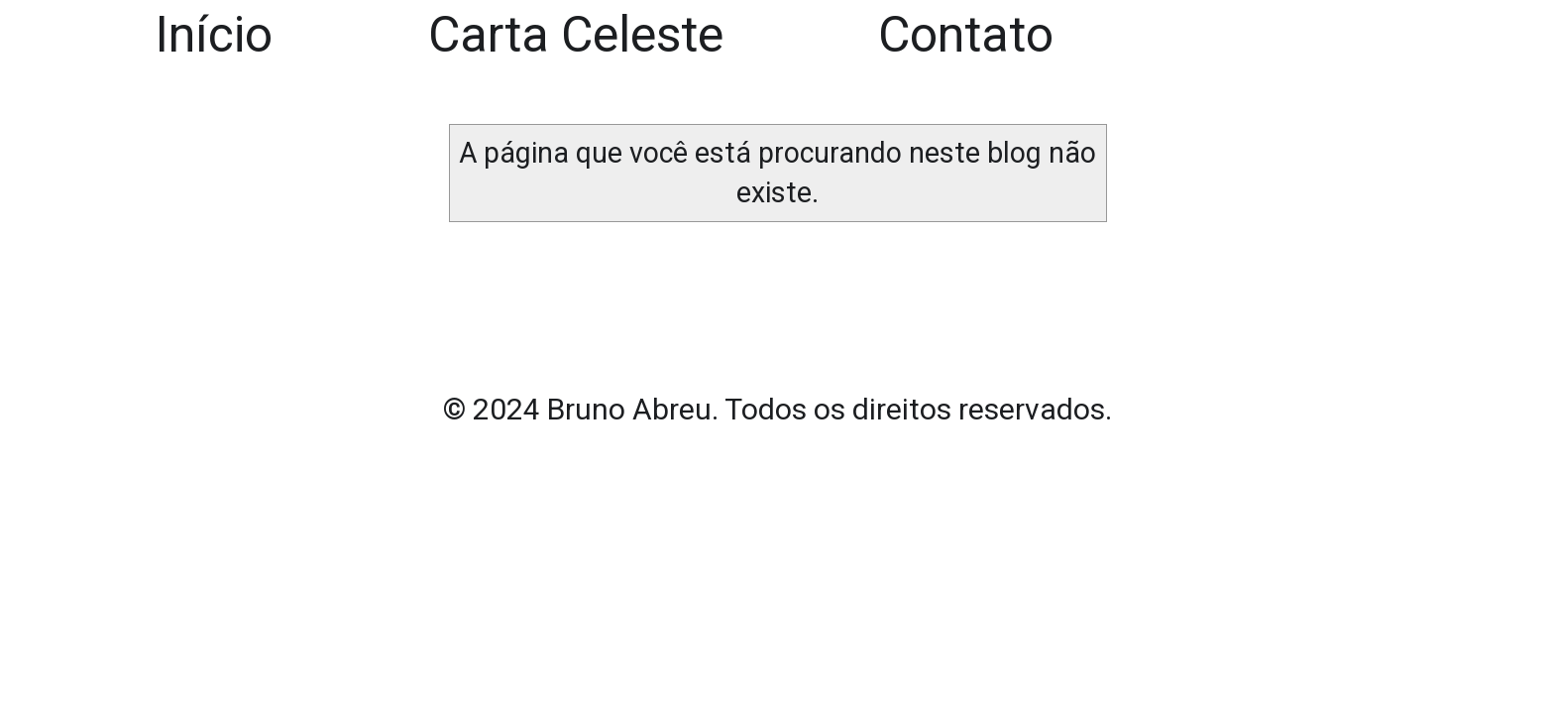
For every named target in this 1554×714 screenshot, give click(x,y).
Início (214, 34)
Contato (966, 34)
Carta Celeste (575, 34)
